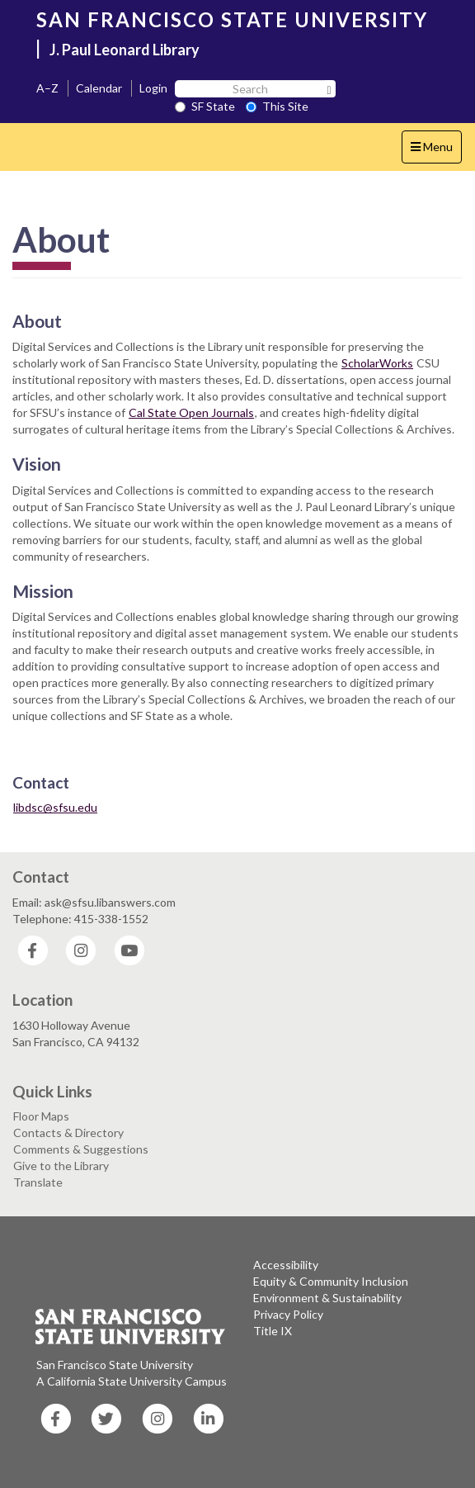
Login (153, 88)
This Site (277, 106)
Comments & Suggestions (80, 1149)
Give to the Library (61, 1166)
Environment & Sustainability (327, 1298)
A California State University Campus (131, 1381)
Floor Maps (41, 1116)
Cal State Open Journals (191, 412)
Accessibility (285, 1265)
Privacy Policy (288, 1314)
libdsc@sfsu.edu (55, 807)
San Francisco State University (114, 1365)
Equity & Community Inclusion (330, 1281)
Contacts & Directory (68, 1132)
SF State (205, 106)
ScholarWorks (377, 363)
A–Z (47, 88)
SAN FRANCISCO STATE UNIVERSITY (232, 19)
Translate (38, 1182)
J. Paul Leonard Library (124, 49)
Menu (436, 150)
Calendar (99, 88)
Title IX (272, 1331)
